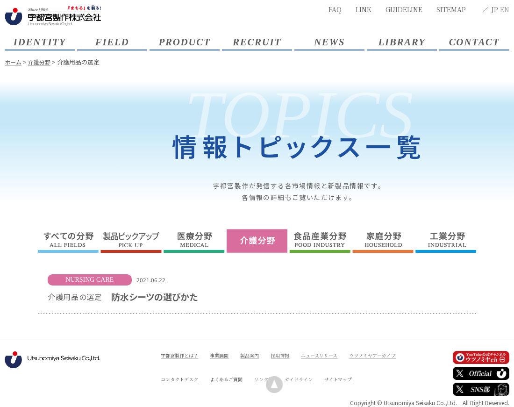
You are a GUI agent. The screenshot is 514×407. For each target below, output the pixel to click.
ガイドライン (177, 387)
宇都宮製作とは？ (183, 355)
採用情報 (297, 355)
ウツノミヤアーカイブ (189, 371)
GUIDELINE (404, 9)
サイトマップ (222, 387)
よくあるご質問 (304, 371)
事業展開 (228, 355)
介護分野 (41, 61)
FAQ (335, 9)
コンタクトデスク (250, 371)
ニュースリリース (342, 355)
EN (504, 9)
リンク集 (347, 371)
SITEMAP (451, 9)
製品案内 (262, 355)
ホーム (14, 61)
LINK (363, 9)
